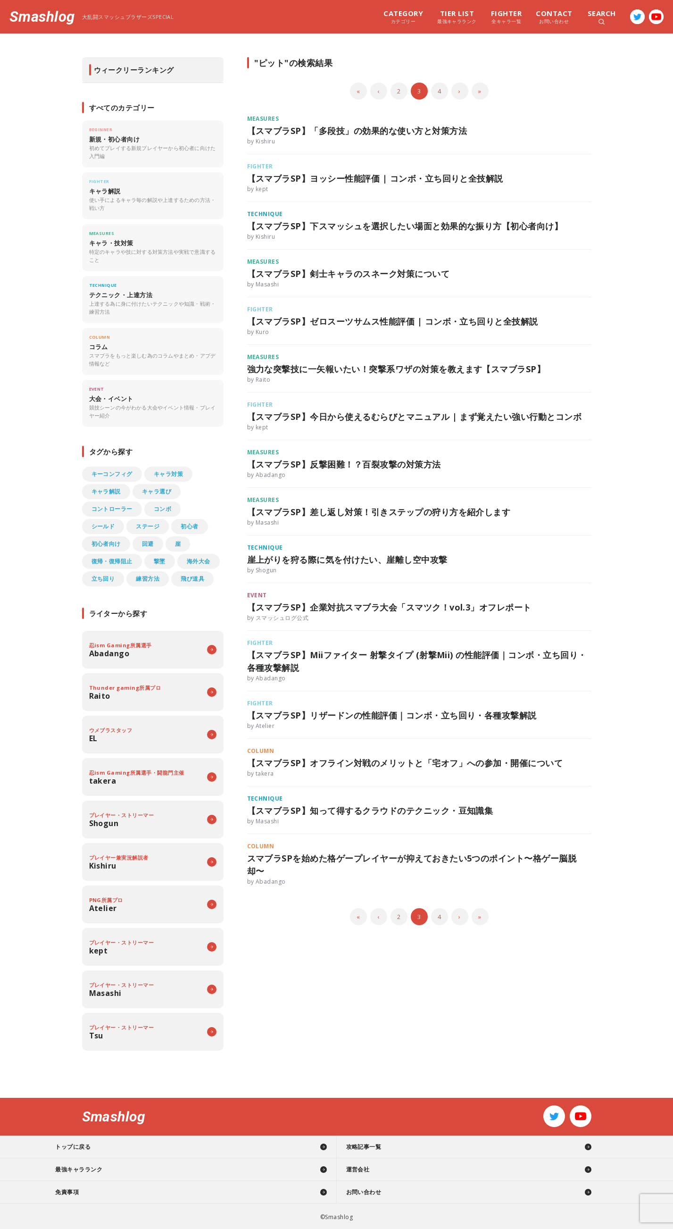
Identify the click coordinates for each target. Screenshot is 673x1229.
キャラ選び (156, 491)
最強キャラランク (457, 16)
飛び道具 (192, 579)
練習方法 (147, 579)
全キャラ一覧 (506, 16)
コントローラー (112, 509)
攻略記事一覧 (364, 1147)
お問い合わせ (554, 16)
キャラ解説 (106, 491)
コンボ (162, 509)
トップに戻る (99, 1147)
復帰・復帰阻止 (112, 561)
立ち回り (103, 579)
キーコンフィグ (112, 474)
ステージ (147, 526)
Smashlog (42, 16)
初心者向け (106, 544)
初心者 (189, 526)
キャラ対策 (168, 474)
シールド (103, 526)
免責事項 (93, 1192)
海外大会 (198, 561)
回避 (148, 544)
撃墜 (160, 561)
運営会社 (358, 1169)
